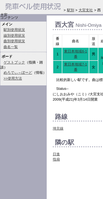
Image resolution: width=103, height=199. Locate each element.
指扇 (56, 159)
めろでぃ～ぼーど (18, 72)
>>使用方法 (13, 78)
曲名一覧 (11, 47)
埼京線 (58, 128)
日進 (56, 154)
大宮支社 (86, 10)
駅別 (70, 10)
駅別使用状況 (14, 30)
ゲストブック (14, 62)
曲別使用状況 (14, 41)
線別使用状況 (14, 35)
